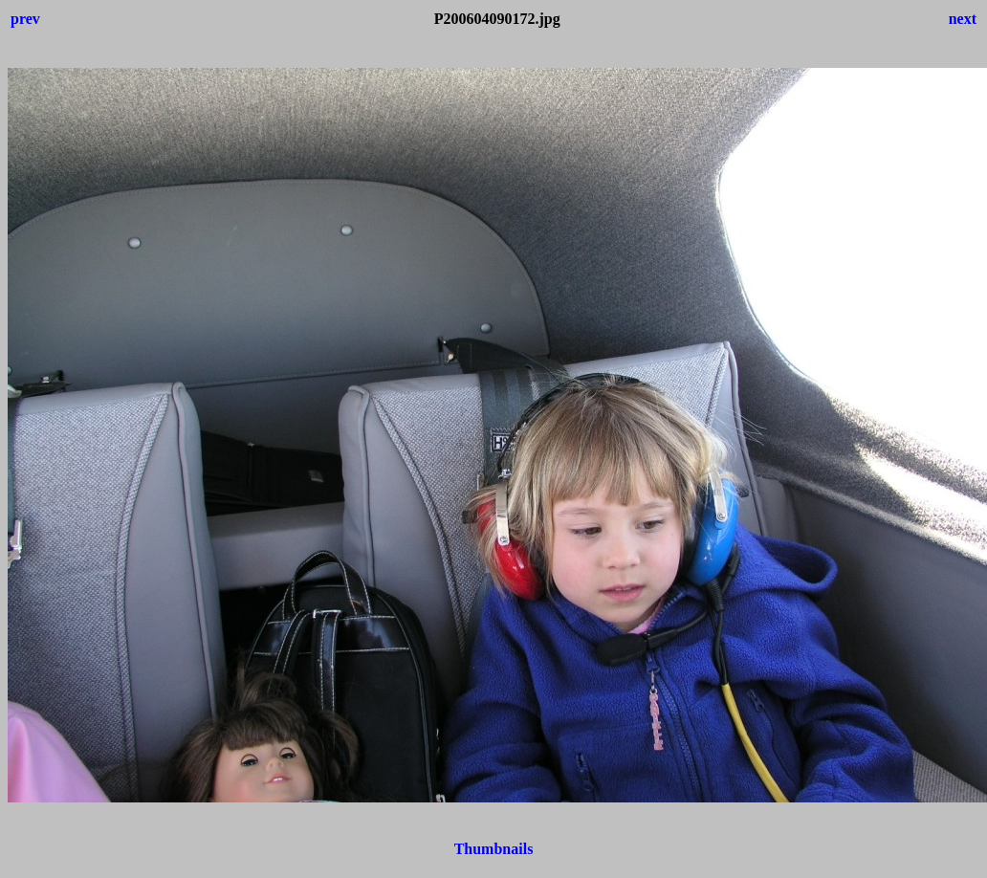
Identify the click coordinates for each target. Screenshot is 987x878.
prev (25, 19)
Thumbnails (494, 849)
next (962, 19)
